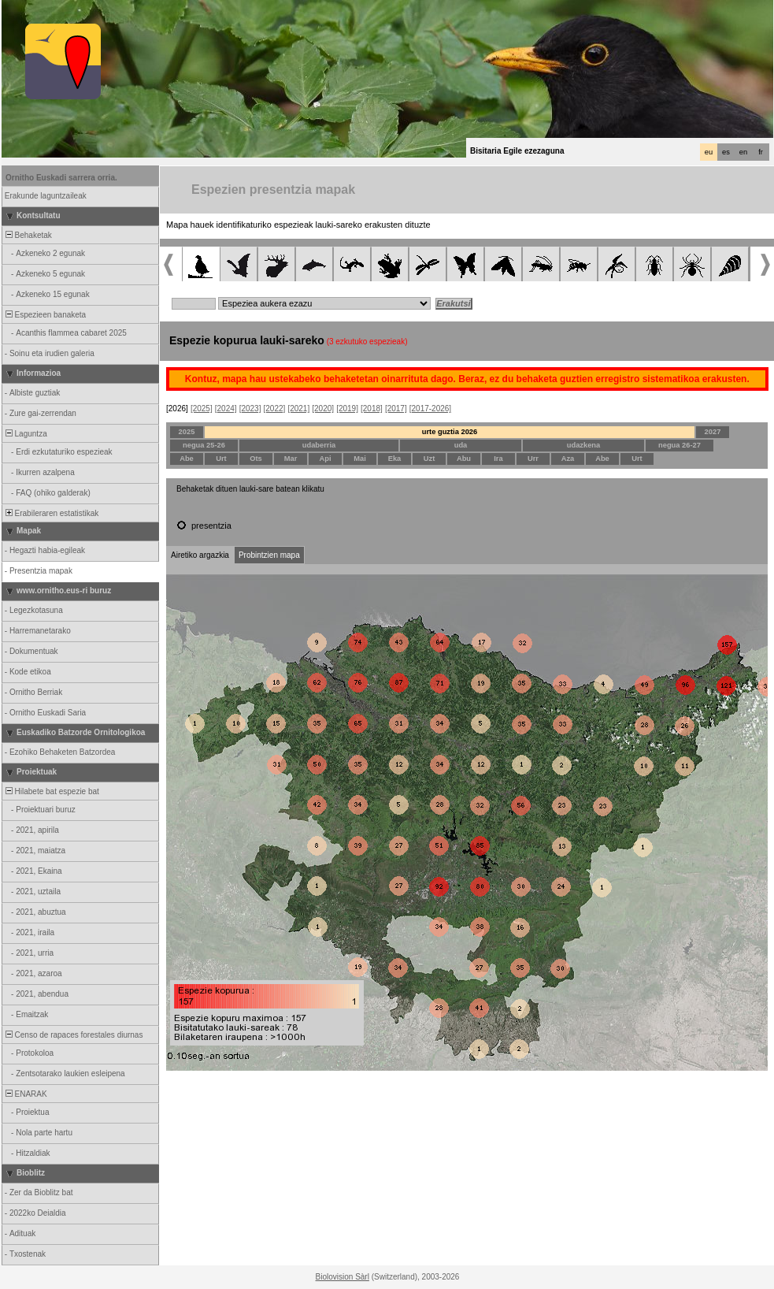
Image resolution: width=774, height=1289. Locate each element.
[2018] (372, 408)
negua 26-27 (679, 445)
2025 (187, 432)
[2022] (275, 408)
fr (760, 152)
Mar (291, 458)
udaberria (319, 445)
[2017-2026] (430, 408)
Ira (498, 458)
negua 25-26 (204, 445)
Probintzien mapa (269, 555)
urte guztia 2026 (450, 432)
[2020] (323, 408)
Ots (256, 458)
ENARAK (25, 1094)
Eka (395, 458)
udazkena (584, 445)
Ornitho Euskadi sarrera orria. (61, 177)
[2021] (298, 408)
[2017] (396, 408)
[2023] (250, 408)
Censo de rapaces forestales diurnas (73, 1035)
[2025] (202, 408)
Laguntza (25, 433)
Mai (360, 458)
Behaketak (27, 235)
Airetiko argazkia (200, 555)
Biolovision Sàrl (342, 1276)
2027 (713, 432)
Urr (533, 458)
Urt (221, 458)
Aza (568, 458)
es (726, 152)
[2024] (226, 408)
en (743, 152)
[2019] (347, 408)
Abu (464, 458)
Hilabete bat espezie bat (51, 791)
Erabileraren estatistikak (50, 513)
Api (325, 458)
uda (461, 445)
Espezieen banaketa (44, 314)
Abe (187, 458)
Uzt (429, 458)
